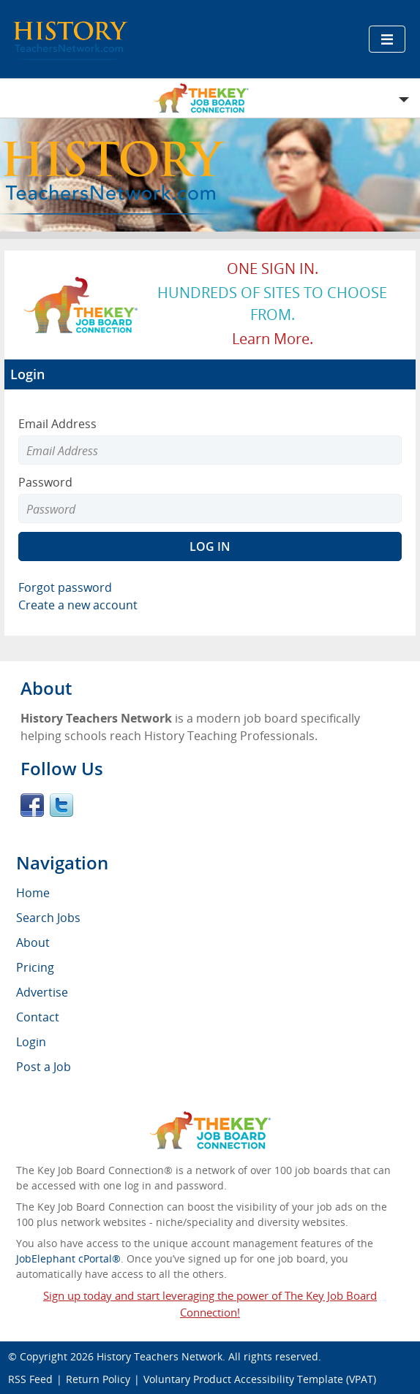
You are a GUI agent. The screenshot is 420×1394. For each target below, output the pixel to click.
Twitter (61, 805)
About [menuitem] (33, 942)
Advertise (42, 992)
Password (45, 482)
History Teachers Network (159, 1356)
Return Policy (98, 1379)
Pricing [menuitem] (35, 967)
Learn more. (272, 338)
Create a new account (78, 605)
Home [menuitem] (33, 893)
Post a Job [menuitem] (43, 1067)
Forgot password (65, 587)
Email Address (57, 424)
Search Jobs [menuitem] (48, 918)
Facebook (32, 805)
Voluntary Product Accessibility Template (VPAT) (259, 1379)
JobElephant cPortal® (68, 1258)
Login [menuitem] (31, 1042)
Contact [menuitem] (37, 1017)
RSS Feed (30, 1379)
